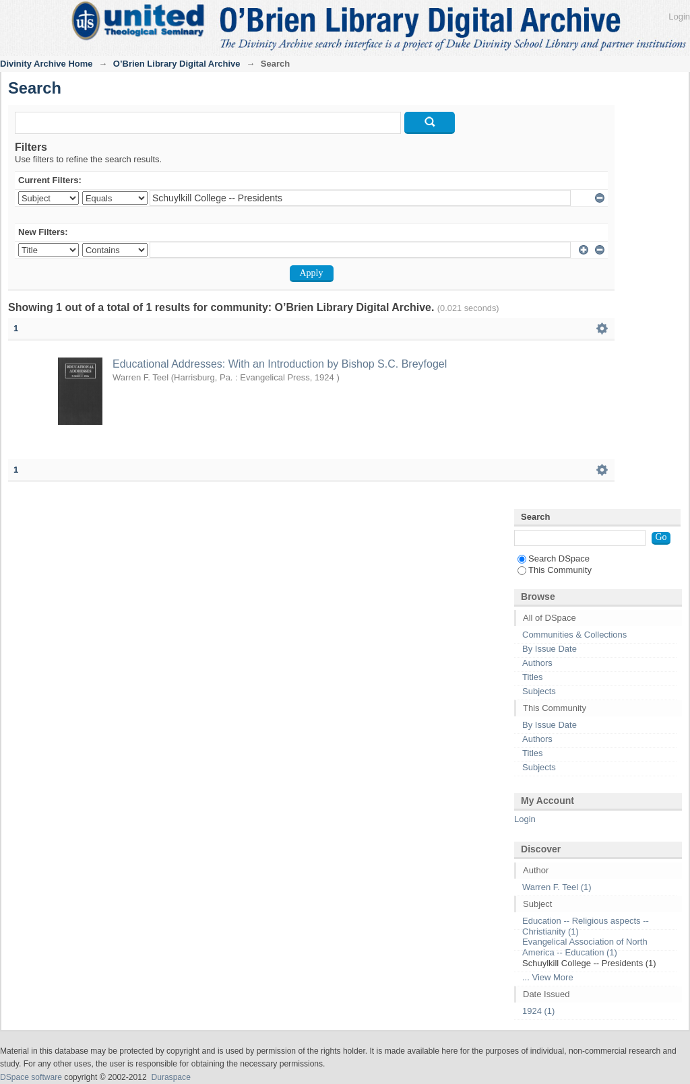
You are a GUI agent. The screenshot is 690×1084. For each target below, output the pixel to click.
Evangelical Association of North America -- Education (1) (585, 947)
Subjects (539, 691)
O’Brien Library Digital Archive (177, 64)
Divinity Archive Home (46, 64)
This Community (555, 570)
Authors (537, 663)
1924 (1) (538, 1011)
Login (679, 16)
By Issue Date (549, 649)
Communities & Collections (574, 635)
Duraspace (170, 1077)
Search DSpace (554, 558)
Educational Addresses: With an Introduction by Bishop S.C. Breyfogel (280, 364)
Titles (532, 677)
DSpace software (31, 1077)
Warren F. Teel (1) (557, 887)
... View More (547, 977)
